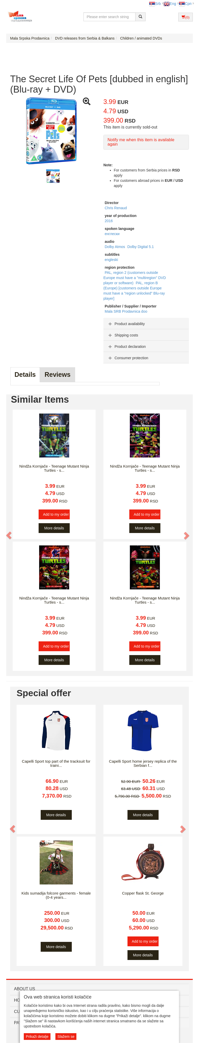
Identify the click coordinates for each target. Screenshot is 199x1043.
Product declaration (126, 346)
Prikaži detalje (37, 1036)
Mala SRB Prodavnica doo (126, 311)
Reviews (57, 374)
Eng (170, 4)
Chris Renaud (116, 208)
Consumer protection (127, 358)
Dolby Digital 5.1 (140, 247)
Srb (155, 4)
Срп (185, 4)
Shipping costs (122, 335)
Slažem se (66, 1036)
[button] (9, 535)
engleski (111, 260)
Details (25, 374)
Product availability (126, 324)
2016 (109, 221)
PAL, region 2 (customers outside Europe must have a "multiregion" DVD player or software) (134, 278)
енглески (112, 234)
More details (54, 528)
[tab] (146, 323)
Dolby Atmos (115, 247)
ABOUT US (24, 989)
